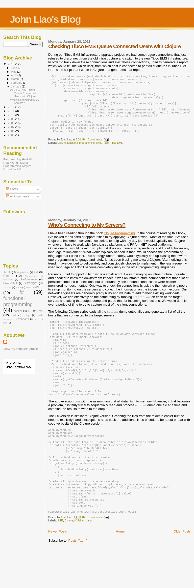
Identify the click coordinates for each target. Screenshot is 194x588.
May (14, 71)
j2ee (30, 311)
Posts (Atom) (77, 577)
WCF (18, 287)
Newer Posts (57, 568)
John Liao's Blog (45, 19)
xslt (5, 322)
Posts (12, 189)
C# (36, 272)
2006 (11, 131)
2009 (11, 119)
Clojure (62, 153)
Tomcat (7, 287)
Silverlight (30, 283)
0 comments (95, 149)
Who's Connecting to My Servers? (87, 235)
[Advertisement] (86, 193)
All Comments (17, 196)
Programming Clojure (17, 165)
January (16, 86)
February (17, 82)
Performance (28, 279)
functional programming (81, 153)
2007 (11, 127)
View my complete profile (20, 349)
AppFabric (23, 272)
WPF (38, 287)
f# (76, 557)
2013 (11, 64)
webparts (23, 318)
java (98, 153)
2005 (11, 135)
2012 (11, 106)
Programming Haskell (17, 159)
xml (36, 319)
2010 (11, 114)
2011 (11, 110)
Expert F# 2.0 (12, 169)
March (15, 78)
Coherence (31, 276)
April (14, 75)
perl (14, 315)
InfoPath (8, 279)
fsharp (81, 557)
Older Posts (182, 568)
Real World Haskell (15, 162)
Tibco (105, 153)
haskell (18, 310)
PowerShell (10, 283)
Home (120, 568)
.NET (60, 557)
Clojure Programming (119, 243)
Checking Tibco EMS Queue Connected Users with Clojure (114, 46)
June (14, 67)
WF (28, 287)
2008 (11, 123)
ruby (27, 315)
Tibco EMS (116, 153)
